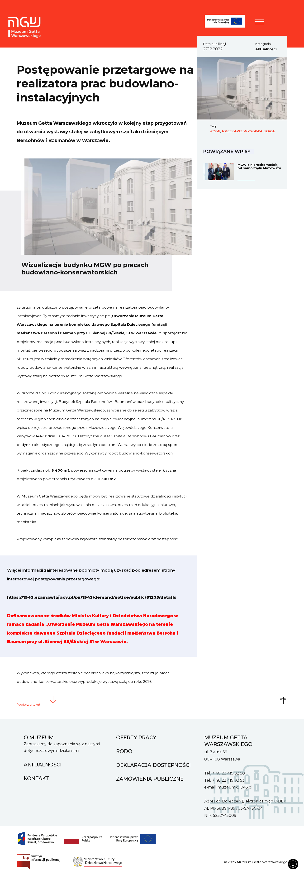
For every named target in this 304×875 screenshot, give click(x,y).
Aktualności (266, 49)
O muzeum (39, 736)
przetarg (232, 131)
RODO (124, 750)
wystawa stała (259, 131)
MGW (215, 131)
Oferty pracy (136, 736)
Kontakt (36, 777)
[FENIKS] (227, 22)
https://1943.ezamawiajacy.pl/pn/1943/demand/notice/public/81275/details (93, 597)
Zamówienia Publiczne (150, 778)
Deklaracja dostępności (153, 764)
